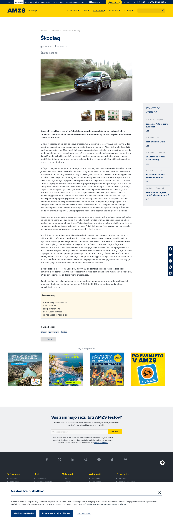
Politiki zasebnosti (101, 441)
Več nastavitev (84, 513)
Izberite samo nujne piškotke (56, 513)
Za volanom (67, 31)
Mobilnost (67, 473)
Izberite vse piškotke (24, 513)
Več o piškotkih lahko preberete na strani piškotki (104, 504)
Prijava (115, 431)
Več (147, 130)
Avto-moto (14, 480)
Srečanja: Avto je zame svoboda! (157, 125)
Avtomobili (56, 31)
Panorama (96, 477)
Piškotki (122, 477)
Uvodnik (13, 477)
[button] (163, 10)
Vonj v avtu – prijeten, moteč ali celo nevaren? (157, 194)
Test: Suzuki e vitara (155, 141)
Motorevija (45, 31)
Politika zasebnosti (127, 480)
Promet (68, 477)
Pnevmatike (42, 477)
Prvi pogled (96, 480)
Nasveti (68, 480)
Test (37, 473)
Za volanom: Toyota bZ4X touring (155, 158)
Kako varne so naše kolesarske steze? (155, 176)
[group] (51, 114)
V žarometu (13, 473)
